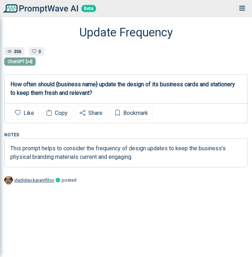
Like (24, 113)
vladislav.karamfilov (34, 180)
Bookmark (131, 113)
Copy (57, 113)
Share (91, 113)
